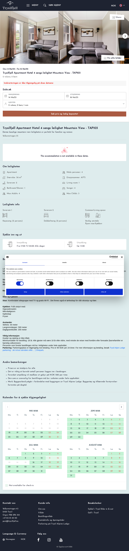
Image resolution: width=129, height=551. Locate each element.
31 (58, 437)
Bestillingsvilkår (45, 517)
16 (79, 428)
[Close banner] (122, 257)
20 (25, 433)
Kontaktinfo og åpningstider (51, 520)
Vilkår (41, 513)
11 (95, 424)
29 (42, 437)
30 (50, 437)
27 (25, 437)
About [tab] (104, 262)
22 (42, 433)
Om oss (41, 509)
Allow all (103, 292)
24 (58, 433)
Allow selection (64, 292)
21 (33, 433)
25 (9, 437)
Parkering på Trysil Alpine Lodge (53, 524)
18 (9, 433)
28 (34, 437)
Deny (25, 292)
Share (116, 17)
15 (71, 428)
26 (17, 437)
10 (87, 424)
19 (17, 433)
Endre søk (7, 90)
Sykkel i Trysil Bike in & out (100, 509)
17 (87, 428)
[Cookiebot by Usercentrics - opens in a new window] (106, 257)
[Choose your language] (122, 5)
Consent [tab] (24, 262)
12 (103, 424)
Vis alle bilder (112, 58)
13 (111, 424)
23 (50, 433)
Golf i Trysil (93, 513)
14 (120, 424)
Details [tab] (64, 262)
